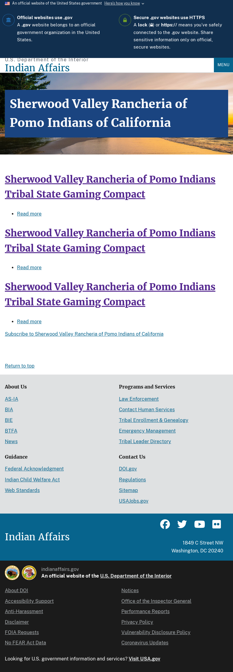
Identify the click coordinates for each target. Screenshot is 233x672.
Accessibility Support (29, 601)
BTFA (11, 431)
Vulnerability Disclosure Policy (156, 632)
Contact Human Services (147, 409)
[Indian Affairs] (109, 68)
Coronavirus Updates (144, 643)
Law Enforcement (139, 399)
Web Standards (22, 490)
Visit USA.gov (144, 659)
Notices (130, 590)
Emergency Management (147, 431)
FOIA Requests (22, 632)
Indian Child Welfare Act (32, 480)
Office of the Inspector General (156, 601)
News (11, 441)
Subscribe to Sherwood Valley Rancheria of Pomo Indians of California (84, 334)
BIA (9, 409)
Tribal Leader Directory (145, 441)
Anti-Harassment (24, 611)
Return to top (20, 366)
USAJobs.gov (133, 501)
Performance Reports (145, 611)
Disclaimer (17, 622)
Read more (29, 214)
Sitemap (128, 490)
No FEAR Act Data (25, 643)
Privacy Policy (137, 622)
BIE (9, 420)
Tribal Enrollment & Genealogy (153, 420)
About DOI (16, 590)
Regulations (132, 480)
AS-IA (11, 399)
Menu (223, 65)
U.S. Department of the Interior (136, 576)
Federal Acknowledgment (34, 469)
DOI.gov (128, 469)
